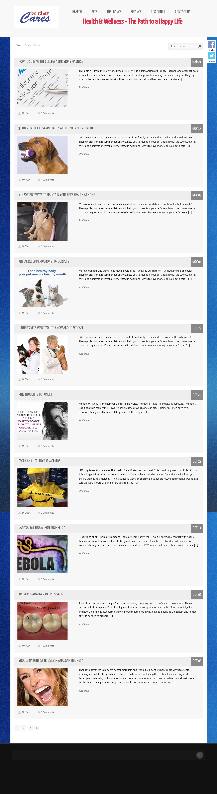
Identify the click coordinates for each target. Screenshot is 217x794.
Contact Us (183, 12)
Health (77, 12)
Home (19, 45)
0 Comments (47, 113)
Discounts (158, 12)
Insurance (114, 12)
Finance (136, 12)
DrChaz (26, 113)
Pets (94, 12)
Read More (84, 87)
